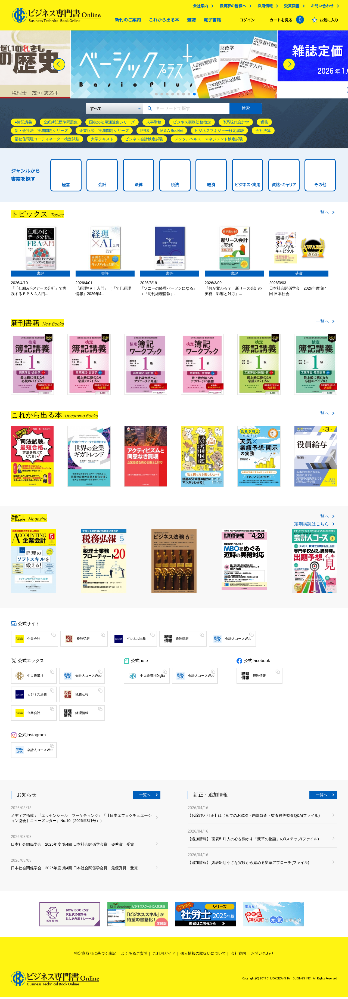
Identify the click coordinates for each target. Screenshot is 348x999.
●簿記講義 (23, 124)
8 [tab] (194, 96)
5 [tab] (178, 96)
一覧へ (322, 214)
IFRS (144, 133)
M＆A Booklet (172, 133)
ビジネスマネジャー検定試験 (219, 133)
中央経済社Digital (152, 678)
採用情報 (263, 7)
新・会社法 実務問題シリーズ (41, 133)
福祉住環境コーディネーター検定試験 (47, 141)
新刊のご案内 (126, 21)
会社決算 (263, 133)
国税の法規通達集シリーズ (112, 124)
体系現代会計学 (235, 124)
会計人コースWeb (238, 641)
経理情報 (182, 641)
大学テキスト (102, 141)
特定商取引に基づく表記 (95, 955)
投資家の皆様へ (231, 7)
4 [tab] (172, 96)
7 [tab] (189, 96)
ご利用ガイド (164, 955)
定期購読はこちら (311, 526)
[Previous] (59, 66)
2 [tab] (161, 96)
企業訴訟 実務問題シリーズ (104, 133)
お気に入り (327, 21)
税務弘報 (83, 641)
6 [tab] (183, 96)
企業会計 (33, 641)
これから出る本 (162, 21)
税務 (264, 124)
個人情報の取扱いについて (203, 955)
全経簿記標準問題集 (61, 124)
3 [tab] (167, 96)
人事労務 (153, 124)
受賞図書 (290, 7)
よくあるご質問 (134, 955)
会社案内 (199, 7)
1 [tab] (156, 96)
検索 (246, 110)
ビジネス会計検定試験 (144, 141)
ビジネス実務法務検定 (192, 124)
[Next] (289, 66)
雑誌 (190, 21)
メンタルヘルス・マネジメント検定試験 (209, 141)
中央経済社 (35, 678)
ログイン (245, 21)
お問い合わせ (320, 7)
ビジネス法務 (136, 641)
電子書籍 (211, 21)
